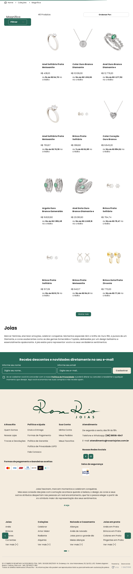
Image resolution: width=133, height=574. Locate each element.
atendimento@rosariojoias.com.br (109, 440)
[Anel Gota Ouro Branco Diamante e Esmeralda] (83, 201)
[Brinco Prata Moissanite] (83, 272)
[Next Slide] (128, 536)
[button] (65, 550)
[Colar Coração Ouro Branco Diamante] (114, 128)
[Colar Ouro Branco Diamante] (83, 56)
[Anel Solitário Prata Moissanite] (53, 56)
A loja (66, 505)
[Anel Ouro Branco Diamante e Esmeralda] (114, 56)
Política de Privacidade (62, 377)
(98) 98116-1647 (114, 435)
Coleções (22, 2)
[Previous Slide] (5, 536)
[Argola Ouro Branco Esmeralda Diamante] (53, 201)
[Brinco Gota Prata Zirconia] (114, 272)
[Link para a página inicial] (9, 2)
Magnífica (36, 2)
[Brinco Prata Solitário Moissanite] (83, 128)
